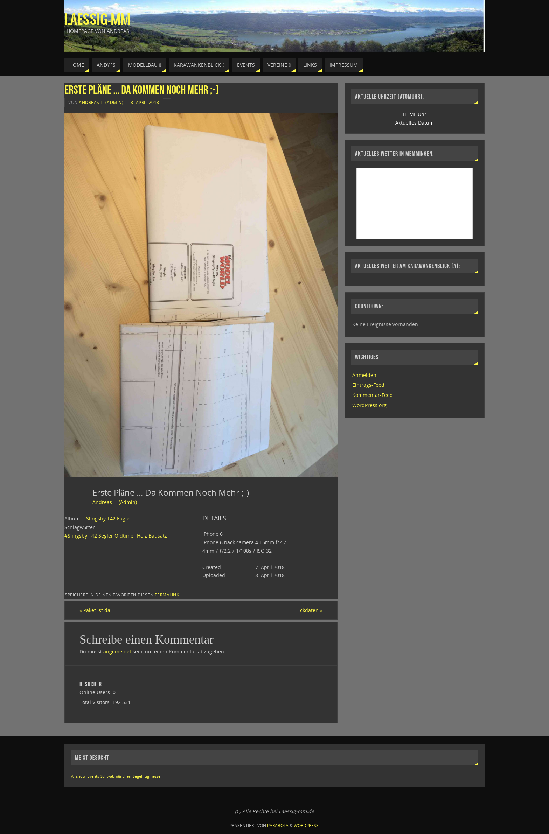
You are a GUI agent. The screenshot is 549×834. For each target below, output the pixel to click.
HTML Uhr (414, 114)
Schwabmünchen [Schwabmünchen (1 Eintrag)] (115, 776)
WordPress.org (369, 405)
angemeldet (117, 651)
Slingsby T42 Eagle (108, 518)
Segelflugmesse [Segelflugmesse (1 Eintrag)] (146, 776)
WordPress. (307, 825)
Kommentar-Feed (372, 395)
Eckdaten (309, 610)
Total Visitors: (95, 702)
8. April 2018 (145, 102)
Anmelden (364, 375)
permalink (167, 594)
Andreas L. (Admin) (101, 102)
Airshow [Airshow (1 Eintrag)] (78, 776)
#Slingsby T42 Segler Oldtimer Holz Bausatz (115, 535)
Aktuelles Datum (414, 122)
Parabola (278, 825)
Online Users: (96, 692)
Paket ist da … (97, 610)
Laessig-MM (97, 19)
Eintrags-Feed (368, 384)
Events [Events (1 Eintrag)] (93, 776)
